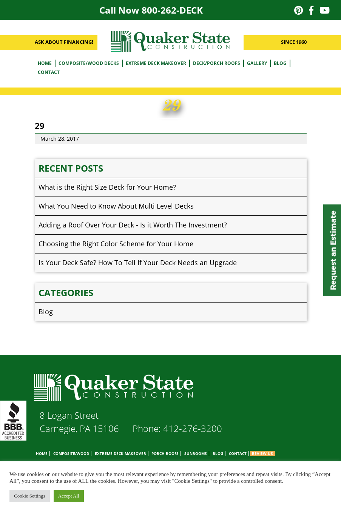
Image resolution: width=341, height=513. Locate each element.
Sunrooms (195, 453)
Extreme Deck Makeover (156, 63)
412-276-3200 (192, 428)
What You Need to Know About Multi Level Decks (116, 205)
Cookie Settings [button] (29, 496)
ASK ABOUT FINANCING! (64, 41)
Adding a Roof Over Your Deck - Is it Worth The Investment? (133, 224)
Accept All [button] (68, 496)
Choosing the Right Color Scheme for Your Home (116, 243)
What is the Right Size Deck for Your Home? (107, 187)
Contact (49, 72)
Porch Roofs (165, 453)
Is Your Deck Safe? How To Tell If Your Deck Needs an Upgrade (138, 262)
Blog (280, 63)
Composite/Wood (71, 453)
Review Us (262, 453)
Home (45, 63)
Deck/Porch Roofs (216, 63)
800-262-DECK (172, 10)
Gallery (257, 63)
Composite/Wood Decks (89, 63)
